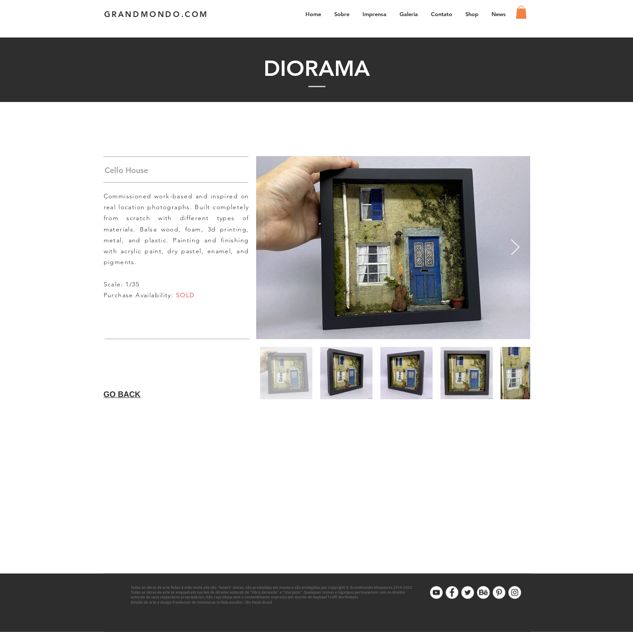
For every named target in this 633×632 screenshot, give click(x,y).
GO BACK (122, 394)
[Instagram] (514, 592)
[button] (408, 14)
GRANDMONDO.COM (156, 14)
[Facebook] (452, 592)
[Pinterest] (499, 592)
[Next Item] (515, 247)
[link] (521, 12)
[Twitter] (467, 592)
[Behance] (483, 592)
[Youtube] (436, 592)
